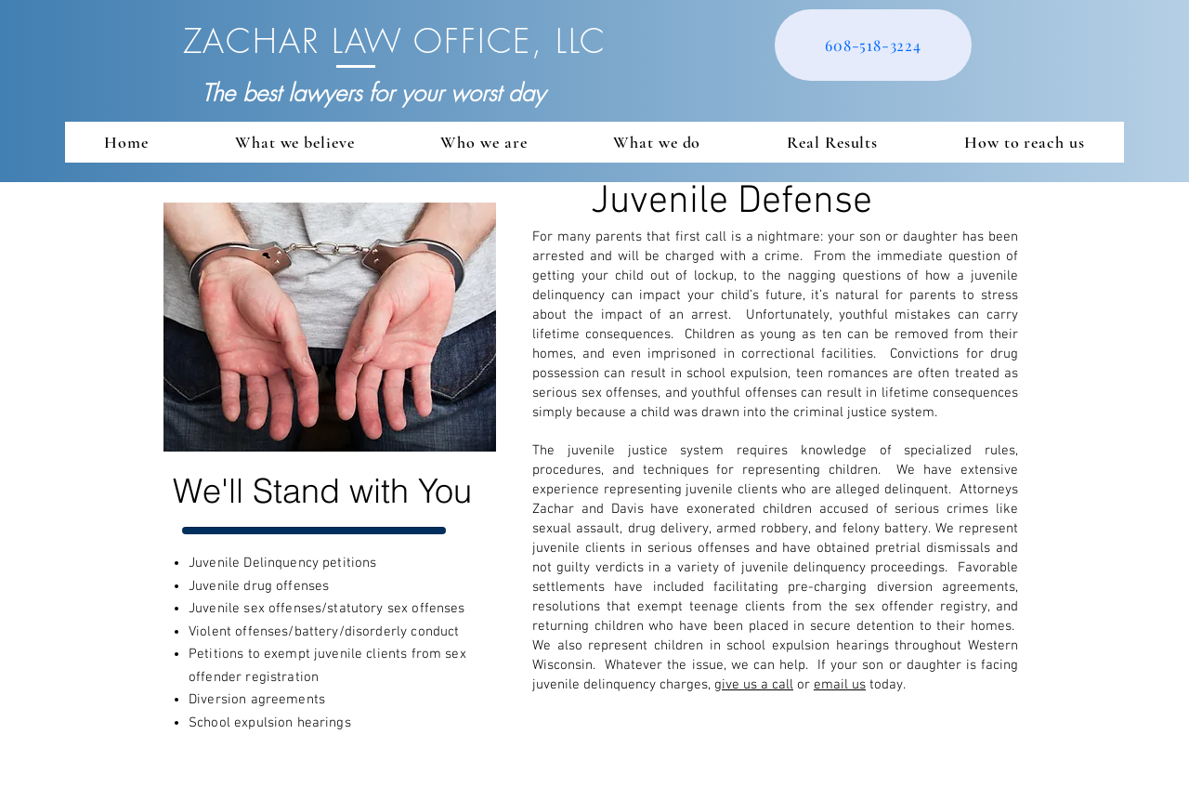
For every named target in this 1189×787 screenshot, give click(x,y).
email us (840, 684)
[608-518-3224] (873, 45)
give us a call (753, 684)
